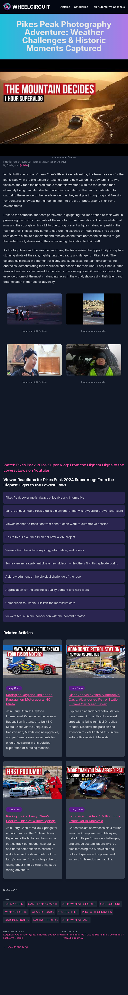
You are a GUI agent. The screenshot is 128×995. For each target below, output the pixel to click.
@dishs (24, 165)
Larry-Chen (14, 904)
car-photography (43, 904)
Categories (81, 7)
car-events (67, 912)
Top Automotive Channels (108, 7)
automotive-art (75, 920)
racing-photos (45, 920)
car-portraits (17, 920)
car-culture (110, 904)
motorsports (16, 912)
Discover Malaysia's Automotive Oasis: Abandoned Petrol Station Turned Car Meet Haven (94, 699)
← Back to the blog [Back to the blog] (15, 947)
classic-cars (43, 912)
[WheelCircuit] (26, 7)
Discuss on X (10, 889)
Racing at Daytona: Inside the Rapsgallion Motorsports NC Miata (29, 699)
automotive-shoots (79, 904)
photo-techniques (97, 912)
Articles (65, 7)
